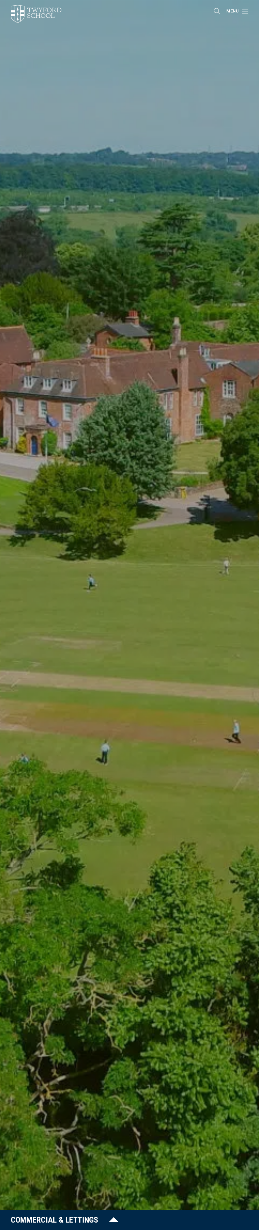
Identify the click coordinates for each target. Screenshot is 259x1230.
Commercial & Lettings (54, 1220)
